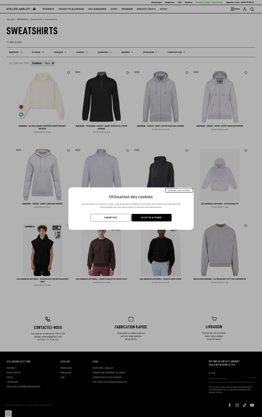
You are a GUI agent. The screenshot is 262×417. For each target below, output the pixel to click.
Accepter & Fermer (151, 217)
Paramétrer (110, 217)
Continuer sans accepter (179, 190)
